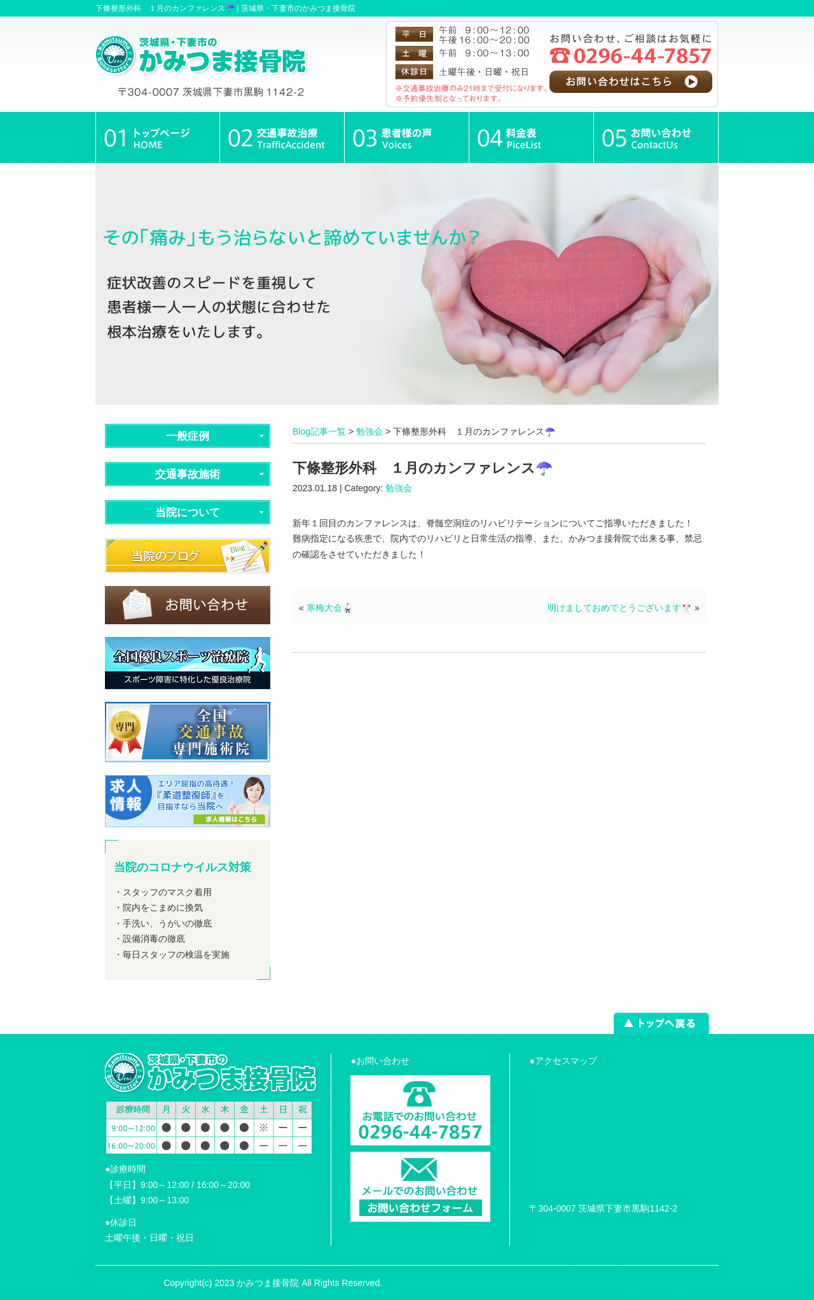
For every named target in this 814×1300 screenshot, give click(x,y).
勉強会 (369, 431)
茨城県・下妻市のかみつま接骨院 (298, 8)
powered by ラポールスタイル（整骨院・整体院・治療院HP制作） (518, 1283)
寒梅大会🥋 (330, 608)
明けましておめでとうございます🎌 (620, 608)
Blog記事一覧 (319, 431)
